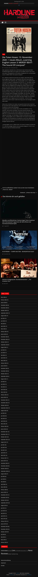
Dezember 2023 (4, 368)
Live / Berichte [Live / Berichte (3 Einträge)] (17, 550)
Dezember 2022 (4, 400)
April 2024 (3, 357)
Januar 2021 (3, 460)
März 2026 (3, 297)
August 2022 (3, 410)
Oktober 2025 (4, 310)
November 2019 (4, 497)
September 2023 (4, 376)
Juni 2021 (3, 447)
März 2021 (3, 455)
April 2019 (3, 516)
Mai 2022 (3, 418)
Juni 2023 (3, 384)
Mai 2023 (3, 386)
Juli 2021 (3, 444)
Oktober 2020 (4, 468)
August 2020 (3, 473)
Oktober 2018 (4, 531)
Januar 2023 (3, 397)
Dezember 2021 (4, 431)
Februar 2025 (4, 331)
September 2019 (4, 502)
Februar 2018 (4, 542)
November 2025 (4, 307)
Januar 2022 (3, 429)
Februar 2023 (4, 394)
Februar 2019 (4, 521)
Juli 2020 (3, 476)
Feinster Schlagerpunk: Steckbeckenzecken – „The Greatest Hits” (16, 280)
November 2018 (4, 529)
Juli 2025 (3, 318)
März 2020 (3, 487)
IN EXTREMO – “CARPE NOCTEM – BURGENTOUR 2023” (18, 251)
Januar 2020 (3, 492)
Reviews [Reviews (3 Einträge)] (9, 554)
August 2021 (3, 442)
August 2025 (3, 315)
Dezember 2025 (4, 305)
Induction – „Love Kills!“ (13, 3)
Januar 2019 (3, 523)
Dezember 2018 (4, 526)
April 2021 (3, 452)
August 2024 (3, 347)
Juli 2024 (3, 350)
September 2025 (4, 313)
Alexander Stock (14, 67)
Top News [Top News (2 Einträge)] (13, 553)
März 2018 (3, 539)
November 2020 (4, 465)
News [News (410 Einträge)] (30, 550)
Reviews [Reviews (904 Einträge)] (4, 553)
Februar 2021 (4, 458)
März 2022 (3, 423)
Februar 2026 (4, 299)
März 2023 (3, 392)
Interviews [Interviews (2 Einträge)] (10, 550)
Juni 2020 (3, 479)
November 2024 (4, 339)
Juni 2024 (3, 352)
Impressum (3, 563)
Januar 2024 (3, 365)
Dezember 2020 (4, 463)
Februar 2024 (4, 363)
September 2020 (4, 471)
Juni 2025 (3, 321)
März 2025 (3, 328)
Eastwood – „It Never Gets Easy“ (28, 192)
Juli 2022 (3, 413)
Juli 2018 (3, 534)
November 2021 (4, 434)
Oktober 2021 (4, 437)
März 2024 (3, 360)
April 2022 (3, 421)
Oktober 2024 (4, 342)
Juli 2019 (3, 508)
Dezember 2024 (4, 336)
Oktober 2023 (4, 373)
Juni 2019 (3, 510)
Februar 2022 (4, 426)
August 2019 (3, 505)
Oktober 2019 (4, 500)
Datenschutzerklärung (6, 560)
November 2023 (4, 371)
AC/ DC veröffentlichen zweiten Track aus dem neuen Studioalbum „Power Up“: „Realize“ (17, 188)
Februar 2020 (4, 489)
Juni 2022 (3, 415)
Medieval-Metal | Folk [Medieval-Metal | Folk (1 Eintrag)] (24, 550)
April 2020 (3, 484)
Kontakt (2, 565)
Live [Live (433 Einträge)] (13, 550)
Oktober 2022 (4, 405)
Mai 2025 (3, 323)
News (4, 54)
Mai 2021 (3, 450)
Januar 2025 (3, 334)
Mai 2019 (3, 513)
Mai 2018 (3, 537)
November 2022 (4, 402)
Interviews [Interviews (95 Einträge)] (4, 551)
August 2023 (3, 379)
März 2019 (3, 518)
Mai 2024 (3, 355)
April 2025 (3, 326)
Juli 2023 (3, 381)
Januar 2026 (3, 302)
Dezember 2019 (4, 494)
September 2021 (4, 439)
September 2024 (4, 344)
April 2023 (3, 389)
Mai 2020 (3, 481)
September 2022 (4, 408)
